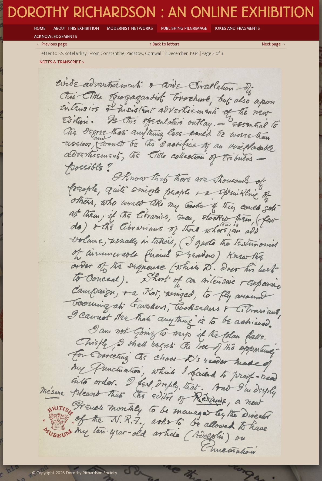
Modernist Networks (130, 28)
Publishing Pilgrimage (184, 28)
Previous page (51, 44)
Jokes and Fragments (237, 28)
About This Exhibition (76, 28)
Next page (274, 44)
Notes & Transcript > (61, 62)
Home (39, 28)
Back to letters (164, 44)
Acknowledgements (55, 36)
